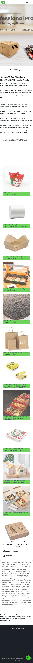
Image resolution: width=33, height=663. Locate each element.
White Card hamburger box (20, 616)
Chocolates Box (16, 613)
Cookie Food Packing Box (21, 618)
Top (28, 658)
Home (5, 70)
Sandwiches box (5, 620)
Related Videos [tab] (10, 551)
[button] (27, 3)
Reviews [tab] (8, 556)
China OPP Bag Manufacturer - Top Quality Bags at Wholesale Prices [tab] (16, 544)
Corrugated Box (27, 613)
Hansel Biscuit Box (6, 613)
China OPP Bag (15, 70)
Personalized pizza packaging (20, 614)
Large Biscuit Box (5, 614)
